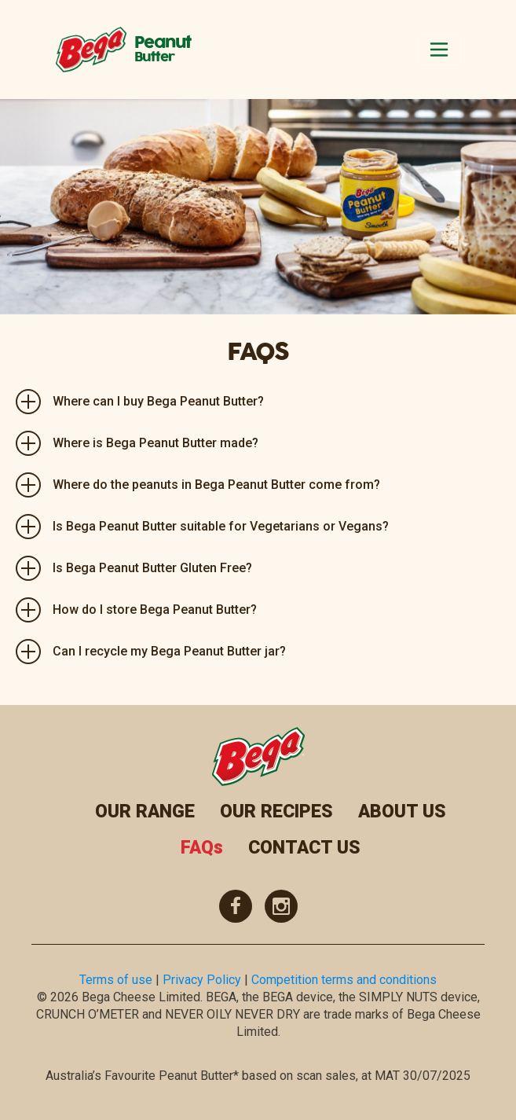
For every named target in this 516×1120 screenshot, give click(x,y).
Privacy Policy (202, 979)
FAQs (202, 847)
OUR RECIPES (276, 811)
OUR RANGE (145, 811)
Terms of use (115, 979)
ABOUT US (402, 811)
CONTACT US (304, 847)
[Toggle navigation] (439, 49)
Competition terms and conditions (344, 979)
